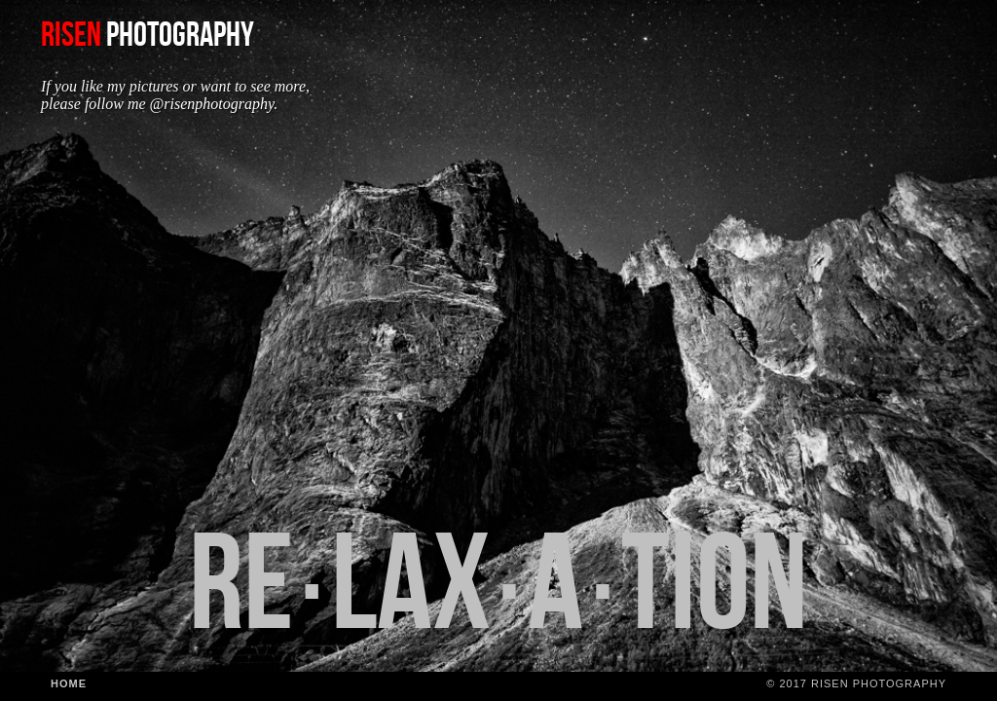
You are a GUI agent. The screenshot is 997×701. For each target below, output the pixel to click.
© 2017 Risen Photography (856, 683)
